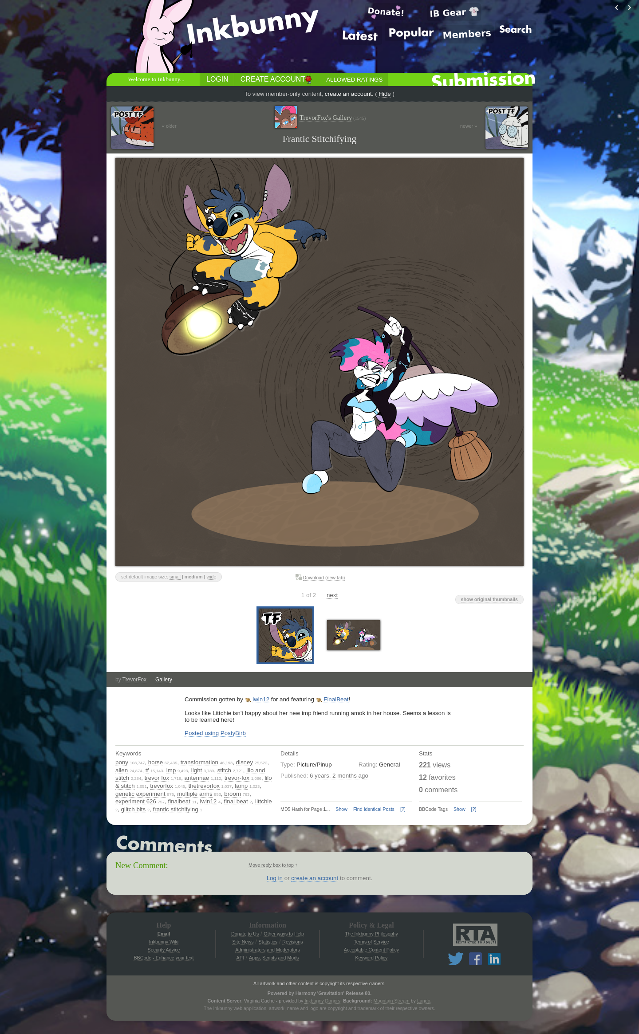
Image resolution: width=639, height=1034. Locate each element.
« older (169, 126)
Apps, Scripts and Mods (274, 957)
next (332, 595)
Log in (275, 878)
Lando (423, 1000)
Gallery (163, 679)
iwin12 (260, 699)
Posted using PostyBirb (215, 733)
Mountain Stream (392, 1000)
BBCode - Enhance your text (163, 957)
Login (217, 79)
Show (341, 809)
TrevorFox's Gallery (333, 118)
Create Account (273, 79)
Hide (384, 93)
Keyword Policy (371, 957)
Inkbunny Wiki (163, 941)
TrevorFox (134, 679)
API (240, 957)
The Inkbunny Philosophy (371, 933)
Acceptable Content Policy (371, 949)
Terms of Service (371, 941)
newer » (468, 126)
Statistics (268, 941)
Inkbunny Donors (322, 1000)
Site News (242, 941)
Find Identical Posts (373, 809)
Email (164, 933)
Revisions (292, 941)
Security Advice (164, 949)
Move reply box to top (271, 865)
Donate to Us (245, 933)
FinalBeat (335, 699)
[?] (403, 809)
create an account (348, 93)
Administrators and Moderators (267, 949)
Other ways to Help (284, 933)
